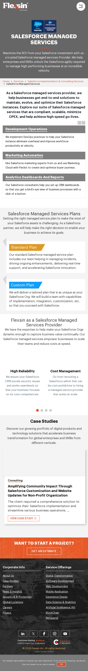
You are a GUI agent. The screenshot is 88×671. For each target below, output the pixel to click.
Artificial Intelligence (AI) (60, 607)
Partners (8, 586)
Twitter (33, 634)
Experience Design (57, 597)
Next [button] (83, 123)
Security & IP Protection (17, 597)
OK (61, 664)
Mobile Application (57, 591)
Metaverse (52, 618)
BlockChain (52, 613)
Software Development (60, 581)
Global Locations (13, 602)
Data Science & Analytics (61, 602)
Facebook (44, 634)
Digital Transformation (59, 576)
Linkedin (22, 634)
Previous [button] (79, 123)
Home (6, 81)
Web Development (57, 586)
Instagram (54, 634)
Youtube (65, 634)
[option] (22, 378)
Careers (7, 607)
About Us (8, 576)
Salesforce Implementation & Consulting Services (55, 81)
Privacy (7, 613)
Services (19, 81)
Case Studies (11, 581)
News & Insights (12, 591)
